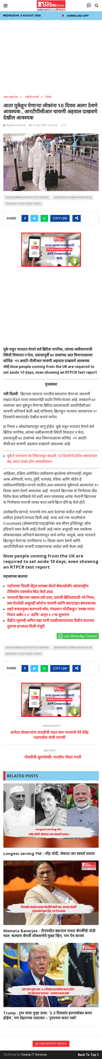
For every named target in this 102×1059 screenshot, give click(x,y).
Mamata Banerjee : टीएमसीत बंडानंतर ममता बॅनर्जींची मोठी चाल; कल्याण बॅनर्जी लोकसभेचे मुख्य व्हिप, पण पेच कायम (49, 933)
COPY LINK (60, 218)
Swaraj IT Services (34, 1054)
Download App (78, 15)
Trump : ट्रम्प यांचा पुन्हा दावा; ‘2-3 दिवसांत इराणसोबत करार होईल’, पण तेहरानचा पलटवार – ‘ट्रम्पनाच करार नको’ (47, 1015)
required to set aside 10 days (23, 204)
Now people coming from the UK (73, 197)
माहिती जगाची (32, 97)
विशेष (48, 97)
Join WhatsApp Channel (77, 636)
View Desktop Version (51, 1043)
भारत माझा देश (10, 97)
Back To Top (88, 1054)
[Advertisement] (51, 56)
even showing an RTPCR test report (27, 197)
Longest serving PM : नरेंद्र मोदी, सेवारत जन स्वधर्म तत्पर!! (49, 853)
